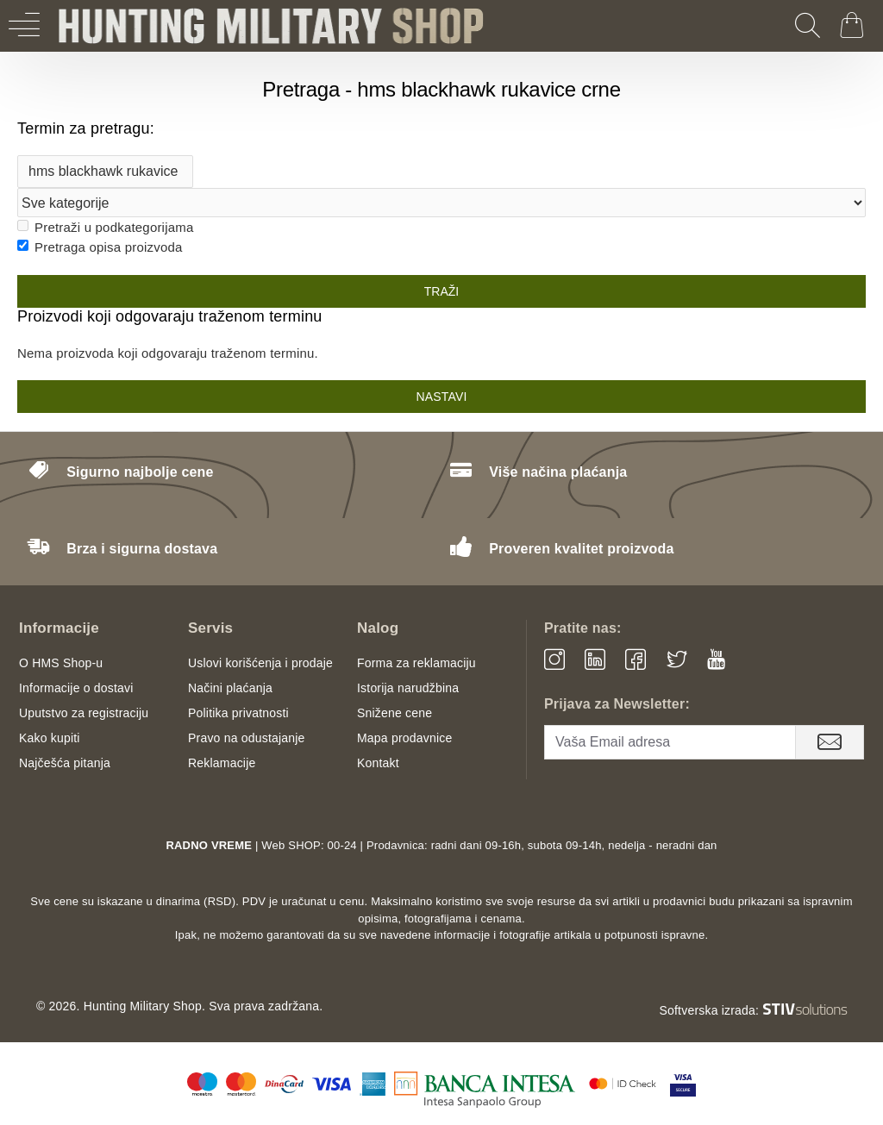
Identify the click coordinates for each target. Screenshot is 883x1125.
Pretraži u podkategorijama (105, 227)
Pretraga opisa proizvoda (100, 247)
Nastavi (441, 396)
